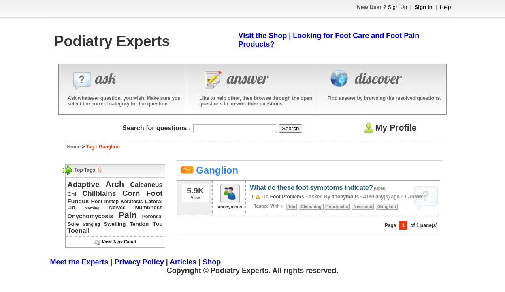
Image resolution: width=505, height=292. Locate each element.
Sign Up (397, 7)
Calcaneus (146, 184)
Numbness (148, 207)
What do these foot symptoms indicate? (311, 187)
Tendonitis (337, 206)
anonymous (345, 197)
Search (290, 128)
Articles (183, 262)
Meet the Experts (79, 262)
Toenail (79, 230)
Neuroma (363, 206)
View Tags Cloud (119, 241)
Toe (158, 224)
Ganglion (386, 206)
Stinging (91, 224)
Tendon (139, 224)
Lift (71, 207)
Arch (115, 184)
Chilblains (99, 193)
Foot (154, 193)
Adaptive (84, 184)
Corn (131, 193)
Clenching (311, 206)
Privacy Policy (139, 262)
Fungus (78, 201)
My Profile (389, 128)
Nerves (117, 207)
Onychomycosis (90, 216)
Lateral (154, 201)
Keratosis (132, 201)
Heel (96, 201)
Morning (92, 208)
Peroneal (152, 216)
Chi (72, 194)
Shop (211, 262)
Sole (73, 224)
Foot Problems (287, 197)
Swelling (115, 224)
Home (74, 147)
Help (445, 7)
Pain (128, 215)
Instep (111, 201)
